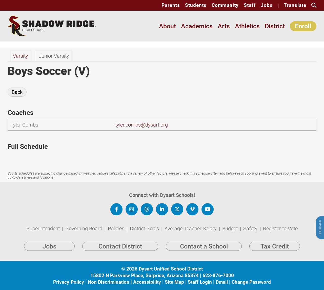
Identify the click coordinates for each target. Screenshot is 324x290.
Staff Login (200, 282)
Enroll (303, 26)
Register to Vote (280, 228)
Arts (224, 26)
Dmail (222, 282)
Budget (230, 228)
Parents (170, 5)
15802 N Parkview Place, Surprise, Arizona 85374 (144, 275)
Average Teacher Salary (191, 228)
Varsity (20, 56)
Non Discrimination (108, 282)
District (275, 26)
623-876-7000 (218, 275)
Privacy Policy (68, 282)
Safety (251, 228)
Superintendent (44, 228)
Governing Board (84, 228)
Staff (250, 5)
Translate (295, 5)
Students (196, 5)
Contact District (120, 246)
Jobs (267, 5)
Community (225, 5)
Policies (117, 228)
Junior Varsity (54, 56)
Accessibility (147, 282)
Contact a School (204, 246)
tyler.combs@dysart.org (141, 125)
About (167, 26)
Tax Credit (274, 246)
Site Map (174, 282)
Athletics (247, 26)
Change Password (251, 282)
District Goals (145, 228)
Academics (197, 26)
